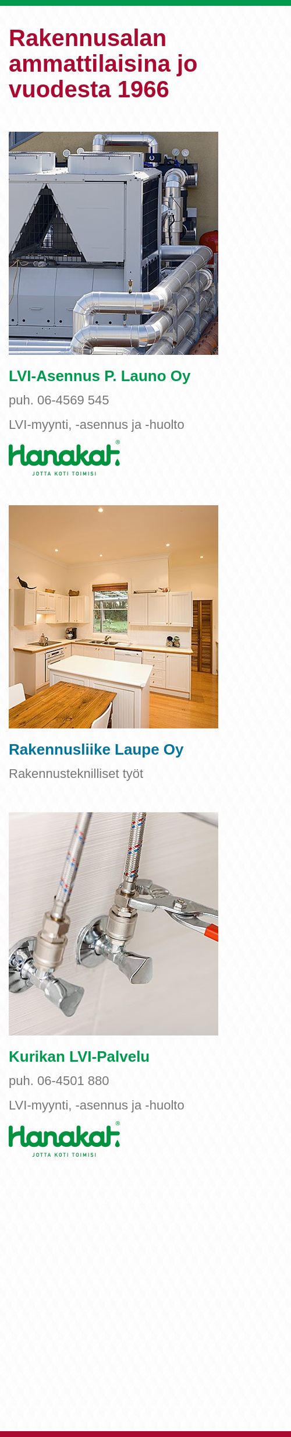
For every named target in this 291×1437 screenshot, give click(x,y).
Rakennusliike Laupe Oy (96, 749)
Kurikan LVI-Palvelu (79, 1056)
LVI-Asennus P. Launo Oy (100, 376)
